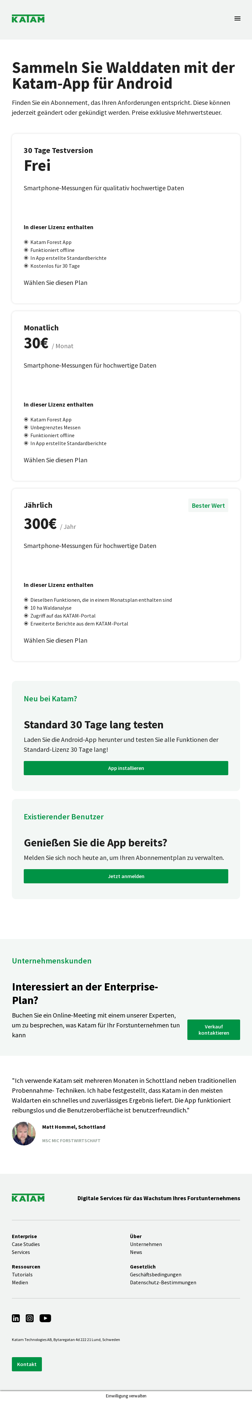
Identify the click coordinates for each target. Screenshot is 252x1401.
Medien (20, 1282)
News (136, 1252)
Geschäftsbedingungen (155, 1274)
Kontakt (27, 1364)
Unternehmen (146, 1244)
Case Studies (26, 1244)
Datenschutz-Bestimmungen (163, 1282)
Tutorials (22, 1274)
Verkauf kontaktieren (214, 1029)
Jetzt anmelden (126, 876)
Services (21, 1252)
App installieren (126, 768)
